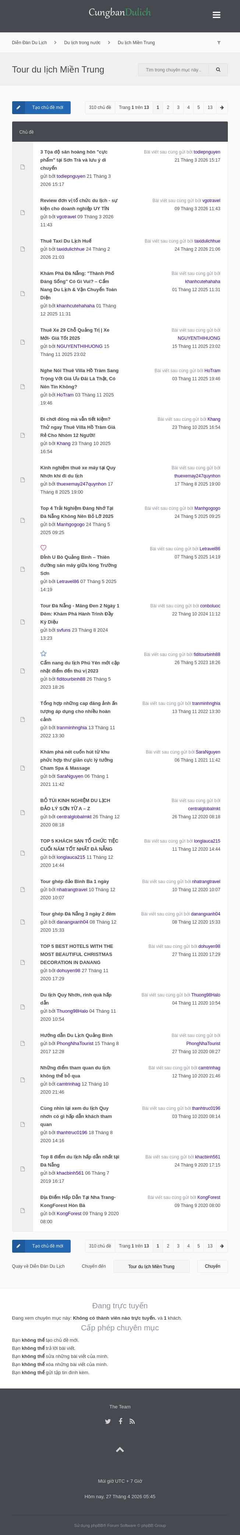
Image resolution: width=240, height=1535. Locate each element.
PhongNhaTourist (75, 1043)
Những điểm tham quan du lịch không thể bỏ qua (75, 1072)
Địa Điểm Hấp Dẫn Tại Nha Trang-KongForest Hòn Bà (78, 1201)
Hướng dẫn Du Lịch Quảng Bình (76, 1035)
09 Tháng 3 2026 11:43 (197, 208)
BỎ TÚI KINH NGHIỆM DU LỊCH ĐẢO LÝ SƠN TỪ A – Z (75, 804)
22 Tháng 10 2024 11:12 (196, 614)
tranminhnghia (72, 727)
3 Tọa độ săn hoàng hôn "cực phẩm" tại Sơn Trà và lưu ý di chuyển (74, 160)
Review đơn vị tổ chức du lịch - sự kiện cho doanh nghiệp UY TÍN (79, 204)
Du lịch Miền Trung (136, 42)
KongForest (69, 1213)
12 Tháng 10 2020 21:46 (196, 1076)
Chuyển (212, 1266)
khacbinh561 (70, 1173)
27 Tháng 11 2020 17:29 (196, 954)
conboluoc (210, 605)
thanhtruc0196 (72, 1132)
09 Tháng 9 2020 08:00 (197, 1205)
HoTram (65, 395)
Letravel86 (68, 581)
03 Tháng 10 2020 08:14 (196, 1116)
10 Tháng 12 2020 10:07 (196, 889)
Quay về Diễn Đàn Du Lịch (38, 1266)
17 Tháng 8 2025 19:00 (197, 484)
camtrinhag (68, 1084)
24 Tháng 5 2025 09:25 (197, 516)
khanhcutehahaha (76, 305)
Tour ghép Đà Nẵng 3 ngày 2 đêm (78, 914)
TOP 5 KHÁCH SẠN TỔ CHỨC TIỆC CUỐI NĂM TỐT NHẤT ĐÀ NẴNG (79, 845)
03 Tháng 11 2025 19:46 (196, 378)
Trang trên (134, 107)
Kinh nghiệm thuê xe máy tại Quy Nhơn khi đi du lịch (78, 472)
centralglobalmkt (74, 816)
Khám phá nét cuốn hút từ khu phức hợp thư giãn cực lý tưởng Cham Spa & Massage (76, 760)
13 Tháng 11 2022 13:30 (196, 711)
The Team (120, 1406)
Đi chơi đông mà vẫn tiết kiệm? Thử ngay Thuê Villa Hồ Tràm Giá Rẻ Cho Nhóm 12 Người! (78, 427)
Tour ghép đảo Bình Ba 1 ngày (74, 881)
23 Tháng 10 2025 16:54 (196, 427)
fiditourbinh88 (71, 679)
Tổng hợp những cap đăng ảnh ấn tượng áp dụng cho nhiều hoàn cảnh (78, 711)
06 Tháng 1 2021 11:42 (197, 760)
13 (210, 107)
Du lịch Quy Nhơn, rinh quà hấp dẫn (76, 999)
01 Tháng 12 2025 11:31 (196, 289)
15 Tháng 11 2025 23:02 (196, 346)
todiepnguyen (71, 176)
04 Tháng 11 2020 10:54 (196, 1003)
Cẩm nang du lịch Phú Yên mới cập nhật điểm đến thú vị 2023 (80, 667)
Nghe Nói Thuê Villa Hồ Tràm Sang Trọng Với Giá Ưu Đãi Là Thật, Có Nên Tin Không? (79, 378)
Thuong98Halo (72, 1011)
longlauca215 (71, 857)
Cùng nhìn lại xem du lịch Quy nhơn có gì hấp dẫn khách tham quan (76, 1116)
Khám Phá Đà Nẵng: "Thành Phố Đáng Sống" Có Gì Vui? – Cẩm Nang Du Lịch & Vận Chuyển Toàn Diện (78, 285)
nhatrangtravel (72, 889)
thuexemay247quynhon (81, 484)
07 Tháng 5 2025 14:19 (197, 557)
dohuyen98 (68, 970)
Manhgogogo (71, 524)
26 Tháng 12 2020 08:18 (196, 816)
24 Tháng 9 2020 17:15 (197, 1165)
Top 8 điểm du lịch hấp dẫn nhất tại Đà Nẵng (79, 1161)
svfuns (64, 630)
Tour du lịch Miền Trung (58, 69)
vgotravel (66, 216)
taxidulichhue (71, 249)
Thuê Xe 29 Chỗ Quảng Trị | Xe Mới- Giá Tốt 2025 (75, 334)
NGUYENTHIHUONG (80, 346)
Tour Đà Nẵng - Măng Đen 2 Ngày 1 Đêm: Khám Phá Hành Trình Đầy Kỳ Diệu (80, 614)
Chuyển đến (94, 1266)
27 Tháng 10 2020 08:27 (196, 1051)
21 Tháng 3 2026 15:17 (197, 160)
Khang (64, 443)
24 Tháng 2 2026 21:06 (197, 249)
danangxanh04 (72, 922)
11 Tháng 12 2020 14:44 (196, 849)
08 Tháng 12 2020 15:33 (196, 922)
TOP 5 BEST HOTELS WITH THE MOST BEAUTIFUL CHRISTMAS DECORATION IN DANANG (76, 954)
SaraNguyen (70, 776)
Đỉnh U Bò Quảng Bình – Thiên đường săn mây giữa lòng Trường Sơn (78, 565)
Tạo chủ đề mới (37, 107)
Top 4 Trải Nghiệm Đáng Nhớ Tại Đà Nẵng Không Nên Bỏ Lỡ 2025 (76, 512)
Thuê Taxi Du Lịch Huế (65, 241)
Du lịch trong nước (82, 42)
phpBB (97, 1525)
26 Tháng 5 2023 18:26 (197, 662)
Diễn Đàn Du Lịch (29, 42)
